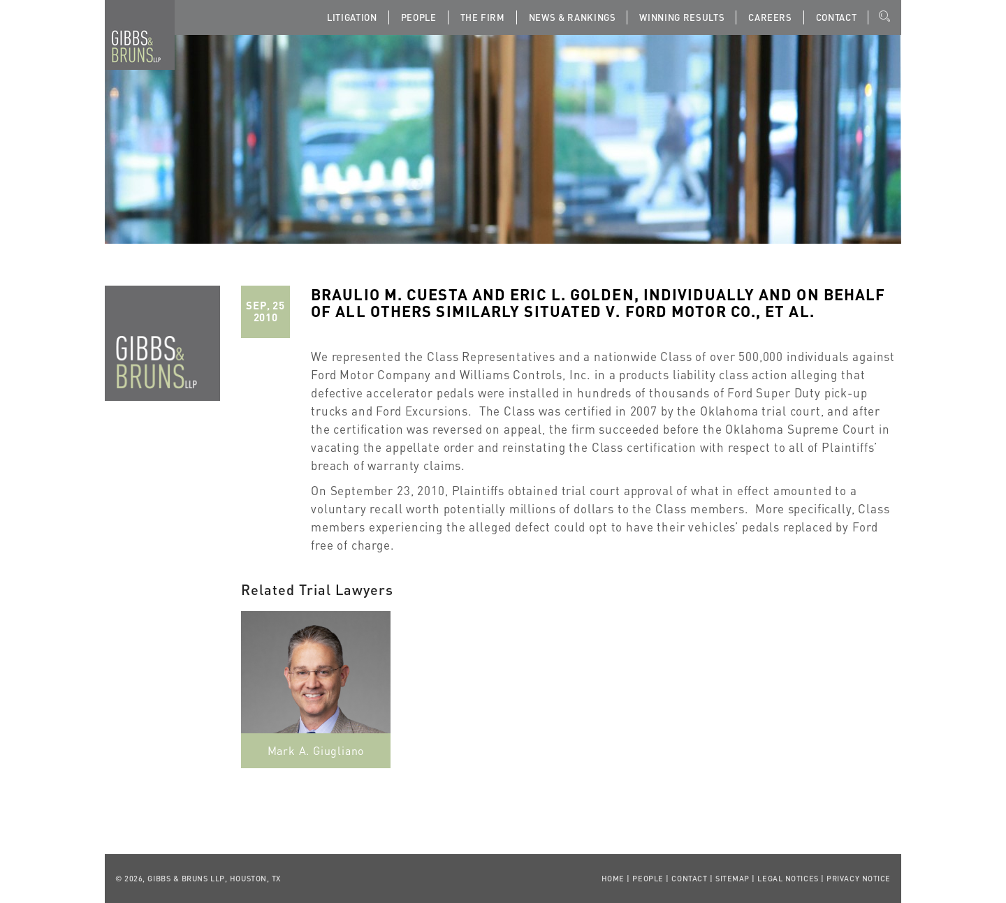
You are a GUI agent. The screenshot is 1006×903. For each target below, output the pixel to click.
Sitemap (732, 878)
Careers (770, 17)
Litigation (352, 17)
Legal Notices (787, 878)
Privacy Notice (858, 878)
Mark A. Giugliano (316, 750)
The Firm (482, 17)
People (419, 17)
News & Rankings (572, 17)
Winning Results (681, 17)
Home (613, 878)
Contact (836, 17)
